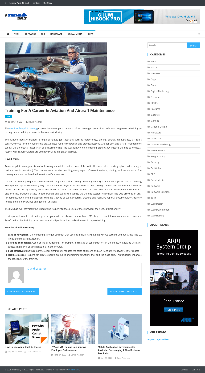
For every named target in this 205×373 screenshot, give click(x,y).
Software (30, 34)
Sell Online (156, 168)
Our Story (47, 3)
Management (158, 150)
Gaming (155, 120)
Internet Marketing (161, 144)
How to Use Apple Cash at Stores (23, 347)
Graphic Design (159, 126)
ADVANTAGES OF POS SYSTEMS (126, 291)
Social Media (75, 34)
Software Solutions (161, 191)
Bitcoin (154, 67)
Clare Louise (32, 351)
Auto (153, 61)
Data (90, 34)
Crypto (154, 79)
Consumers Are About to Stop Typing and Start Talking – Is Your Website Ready (24, 291)
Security (155, 162)
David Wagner (35, 121)
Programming (158, 156)
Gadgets (155, 114)
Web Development (160, 209)
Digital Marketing (160, 91)
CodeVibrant (73, 369)
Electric (155, 102)
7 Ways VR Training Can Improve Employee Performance (68, 349)
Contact (36, 3)
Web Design (157, 203)
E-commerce (157, 97)
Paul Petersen (123, 358)
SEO (43, 34)
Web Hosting (157, 215)
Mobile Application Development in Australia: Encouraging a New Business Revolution (119, 350)
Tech (17, 34)
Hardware (56, 34)
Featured (155, 108)
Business (155, 73)
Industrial (156, 138)
